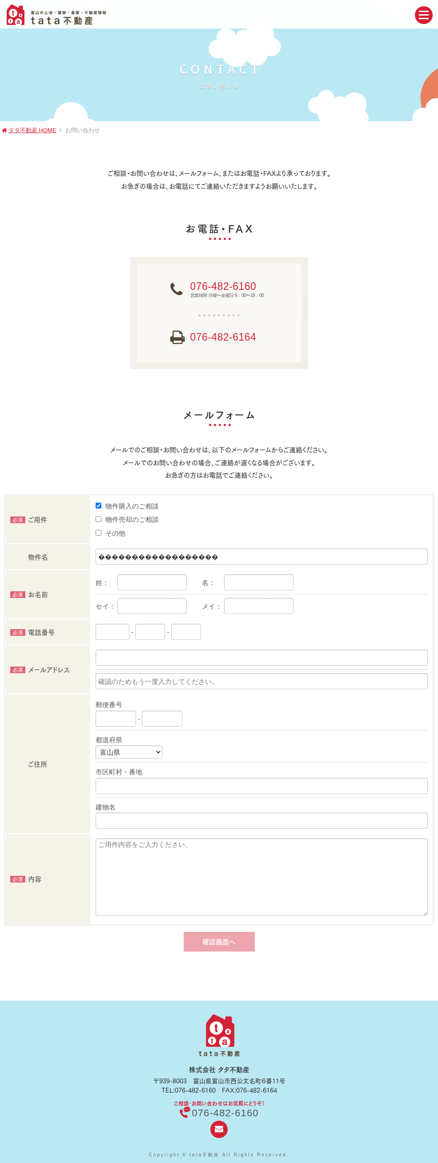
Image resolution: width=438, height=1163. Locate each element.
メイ (208, 606)
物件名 (38, 556)
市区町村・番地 (119, 772)
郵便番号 (109, 704)
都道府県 (109, 740)
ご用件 (28, 519)
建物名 (106, 807)
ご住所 (37, 763)
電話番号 (32, 631)
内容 (25, 878)
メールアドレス (39, 669)
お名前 (29, 594)
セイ (102, 606)
